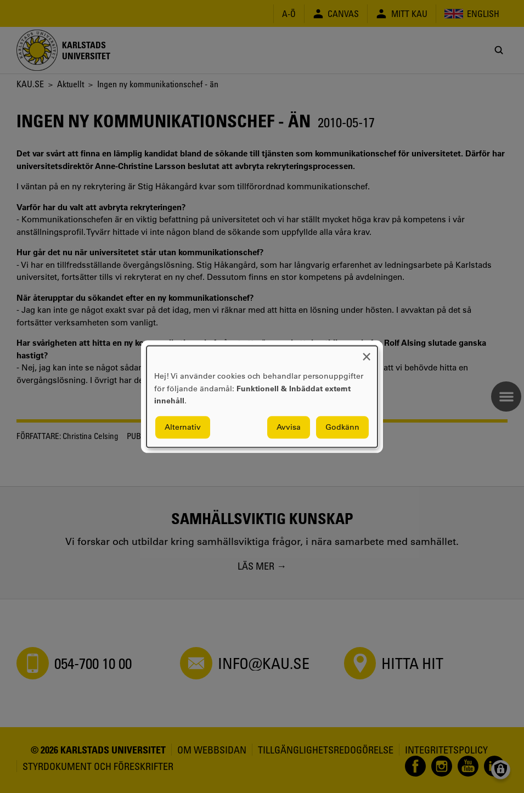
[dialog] (262, 396)
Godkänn (342, 427)
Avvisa (289, 427)
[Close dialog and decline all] (366, 352)
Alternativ (183, 427)
